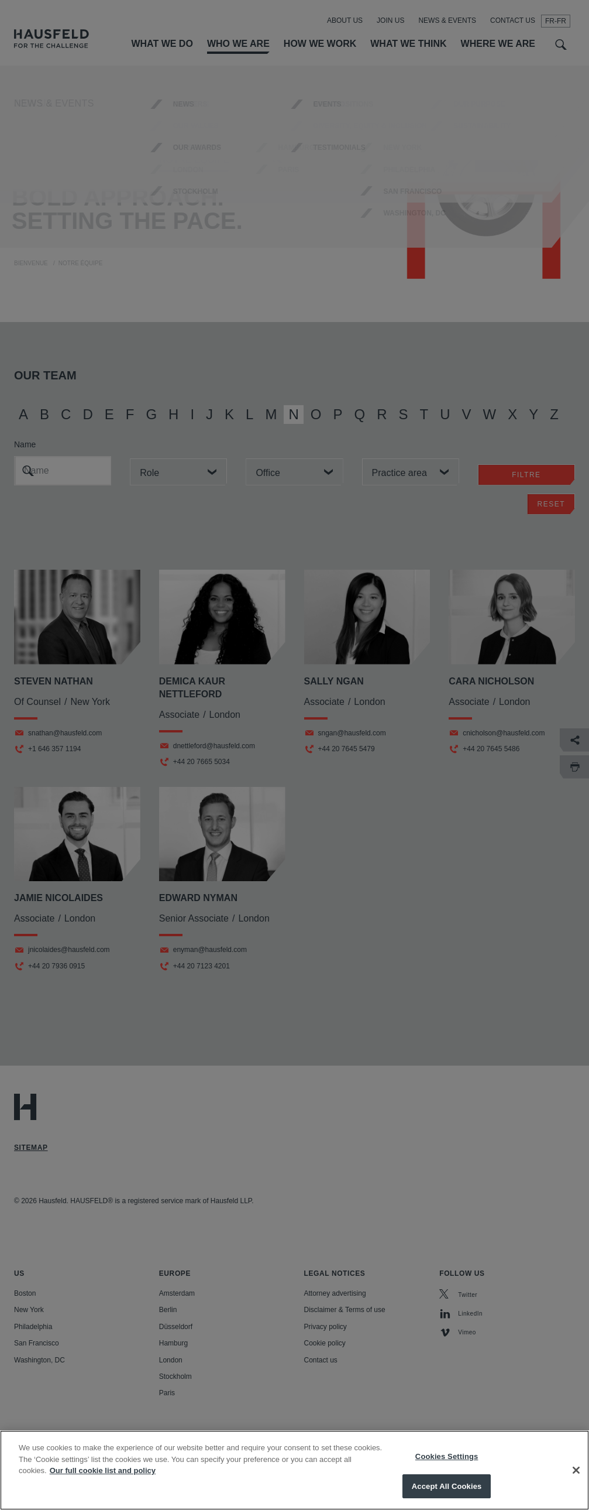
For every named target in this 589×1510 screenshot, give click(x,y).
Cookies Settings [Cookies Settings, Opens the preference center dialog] (446, 1470)
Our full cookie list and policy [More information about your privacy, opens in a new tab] (103, 1484)
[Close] (576, 1484)
